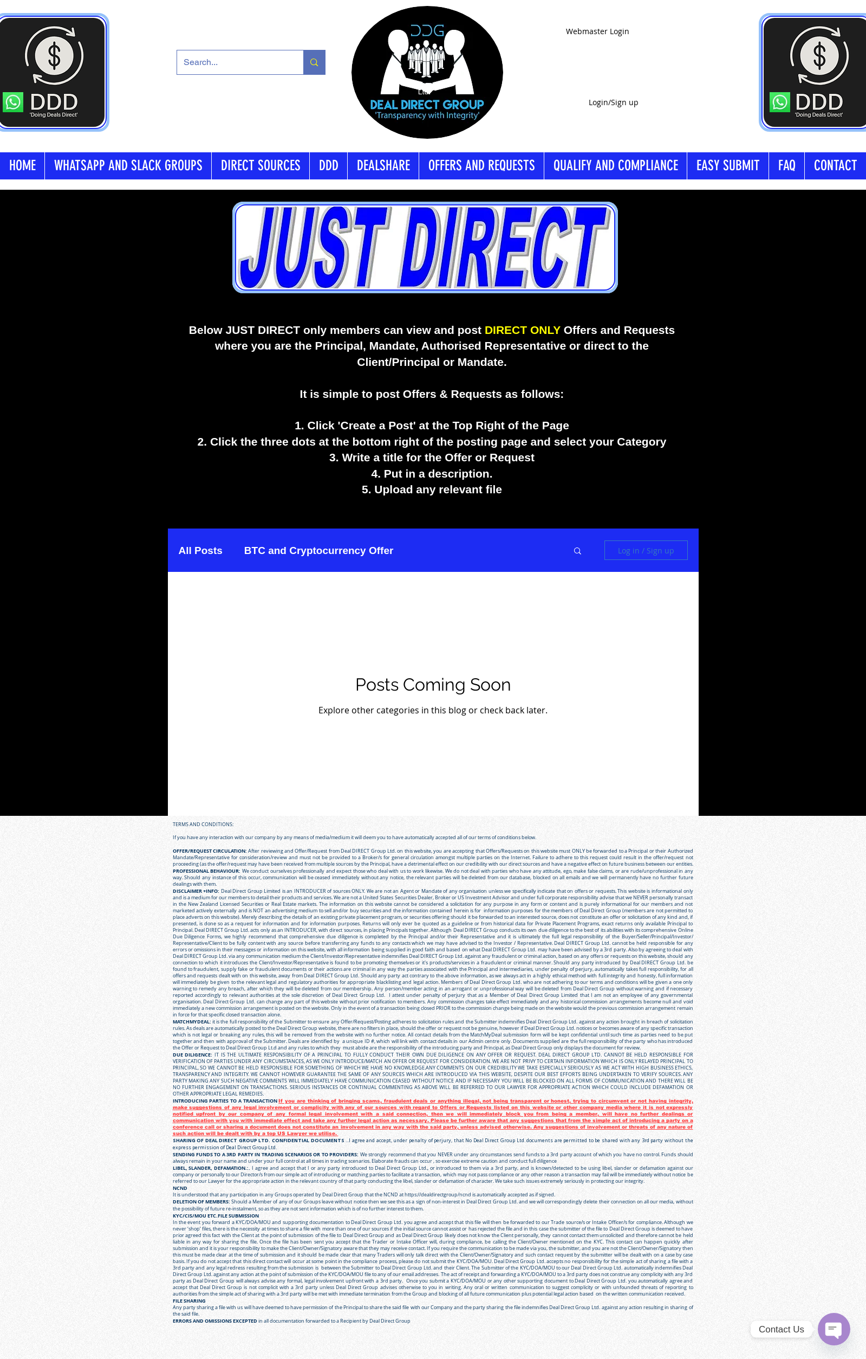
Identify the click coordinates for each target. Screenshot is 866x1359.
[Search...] (232, 62)
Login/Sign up (614, 102)
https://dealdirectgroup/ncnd (438, 1194)
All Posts (201, 550)
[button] (577, 551)
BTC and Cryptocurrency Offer (319, 550)
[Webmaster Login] (597, 31)
